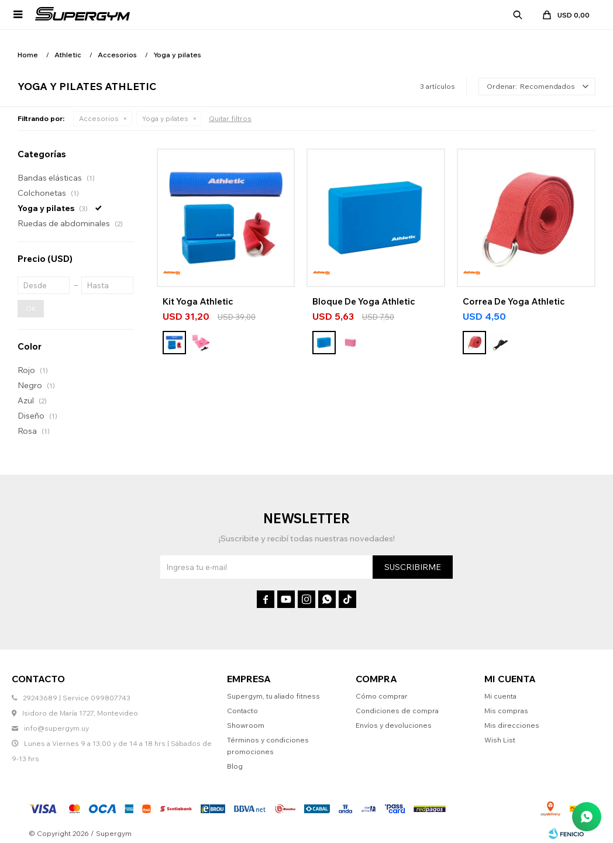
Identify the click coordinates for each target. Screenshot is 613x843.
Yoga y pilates (165, 118)
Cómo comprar (382, 696)
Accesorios (99, 118)
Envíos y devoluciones (394, 725)
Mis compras (506, 710)
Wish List (499, 739)
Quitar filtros (230, 118)
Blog (235, 766)
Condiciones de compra (397, 710)
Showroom (245, 725)
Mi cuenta (500, 696)
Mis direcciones (511, 725)
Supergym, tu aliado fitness (273, 696)
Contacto (242, 710)
